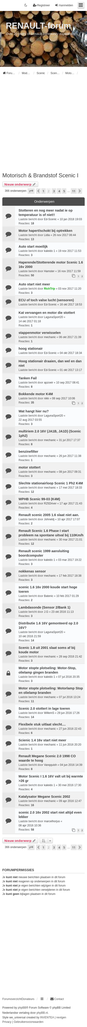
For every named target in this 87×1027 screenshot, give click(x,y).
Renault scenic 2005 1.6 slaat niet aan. (49, 515)
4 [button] (59, 191)
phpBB (22, 1007)
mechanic (50, 337)
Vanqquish (50, 765)
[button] (31, 191)
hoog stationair (31, 348)
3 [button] (54, 191)
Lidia (47, 235)
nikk (46, 398)
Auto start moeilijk (33, 246)
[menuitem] (57, 999)
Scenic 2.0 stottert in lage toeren (44, 708)
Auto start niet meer (34, 284)
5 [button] (64, 191)
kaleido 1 (49, 251)
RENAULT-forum (38, 26)
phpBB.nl (42, 1012)
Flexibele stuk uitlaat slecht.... (42, 724)
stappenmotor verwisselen (40, 333)
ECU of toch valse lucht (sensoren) (46, 300)
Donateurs (28, 999)
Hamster (49, 271)
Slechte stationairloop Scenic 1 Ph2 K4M (51, 483)
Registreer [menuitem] (41, 5)
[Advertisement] (43, 125)
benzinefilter (28, 451)
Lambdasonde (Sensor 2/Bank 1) (44, 607)
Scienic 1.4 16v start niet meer (42, 740)
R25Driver (50, 503)
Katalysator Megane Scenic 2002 (44, 796)
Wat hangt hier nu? (34, 411)
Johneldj (49, 519)
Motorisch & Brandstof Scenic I (40, 175)
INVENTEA (47, 1017)
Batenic (48, 596)
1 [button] (43, 191)
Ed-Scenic (50, 219)
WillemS (49, 713)
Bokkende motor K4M (36, 394)
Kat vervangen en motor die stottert (47, 313)
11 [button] (73, 191)
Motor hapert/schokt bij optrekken (45, 231)
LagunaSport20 (53, 317)
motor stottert (29, 467)
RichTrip (49, 288)
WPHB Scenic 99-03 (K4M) (39, 499)
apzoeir (48, 382)
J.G (46, 611)
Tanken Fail (28, 378)
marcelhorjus (52, 821)
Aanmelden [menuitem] (64, 5)
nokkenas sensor (32, 571)
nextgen (61, 1017)
